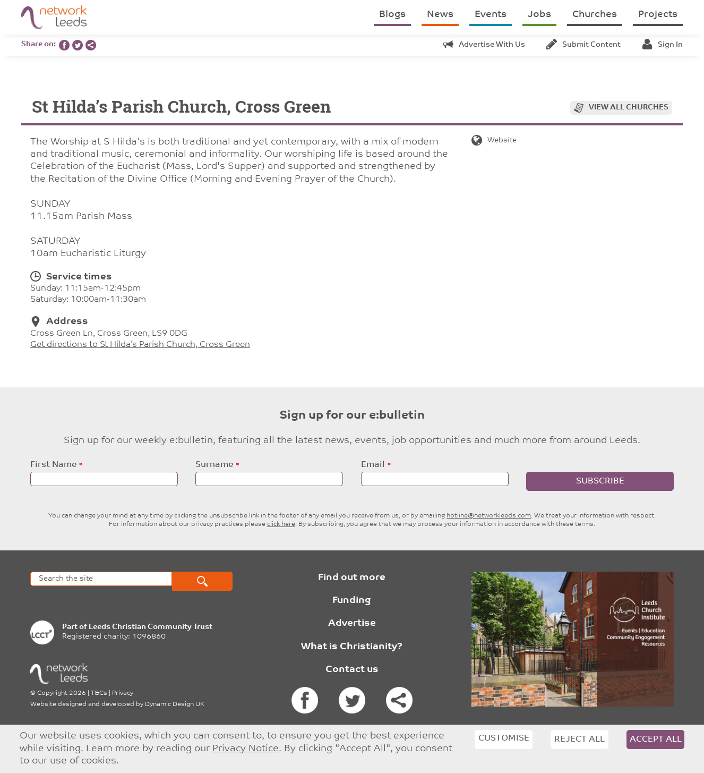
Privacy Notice (245, 749)
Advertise (352, 623)
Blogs (392, 15)
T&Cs (99, 693)
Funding (351, 601)
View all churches (628, 108)
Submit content (583, 45)
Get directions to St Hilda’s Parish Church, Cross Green (140, 345)
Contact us (352, 670)
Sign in (662, 45)
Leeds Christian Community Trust (150, 627)
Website (494, 141)
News (440, 15)
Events (490, 15)
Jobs (539, 15)
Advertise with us (484, 45)
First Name (53, 465)
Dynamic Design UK (174, 704)
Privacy (122, 693)
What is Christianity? (351, 647)
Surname (214, 465)
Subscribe (600, 481)
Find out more (351, 578)
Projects (657, 15)
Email (373, 465)
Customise (503, 738)
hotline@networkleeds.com (489, 516)
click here (281, 524)
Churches (594, 15)
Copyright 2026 (61, 693)
